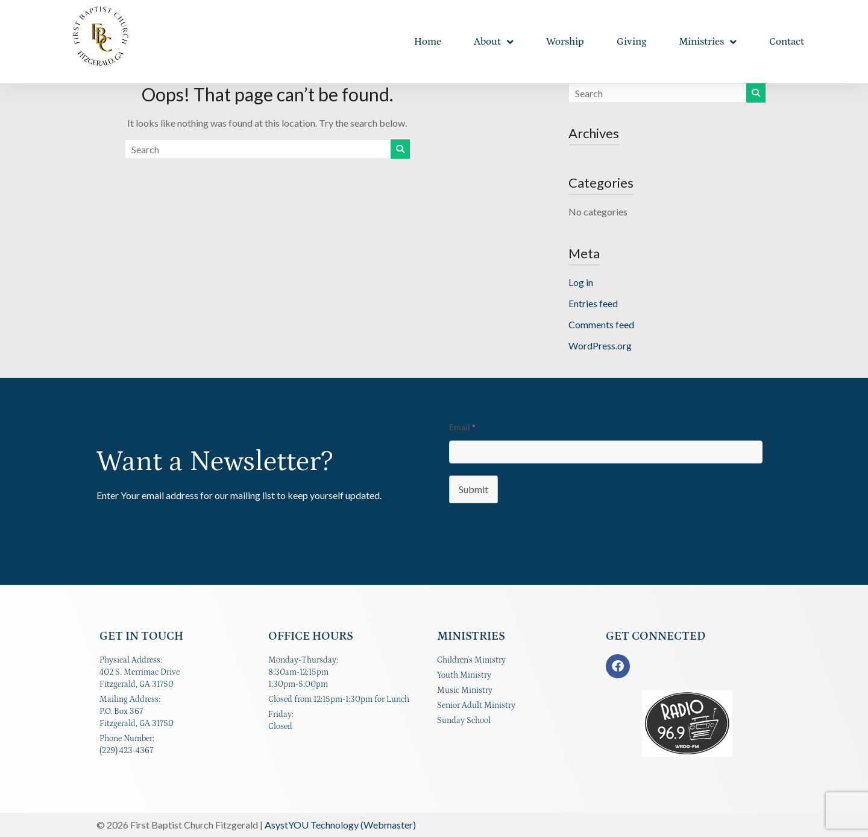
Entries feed (593, 303)
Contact (786, 42)
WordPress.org (600, 345)
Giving (631, 42)
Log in (580, 282)
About (494, 42)
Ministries (708, 42)
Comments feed (601, 324)
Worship (565, 42)
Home (427, 42)
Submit (473, 489)
